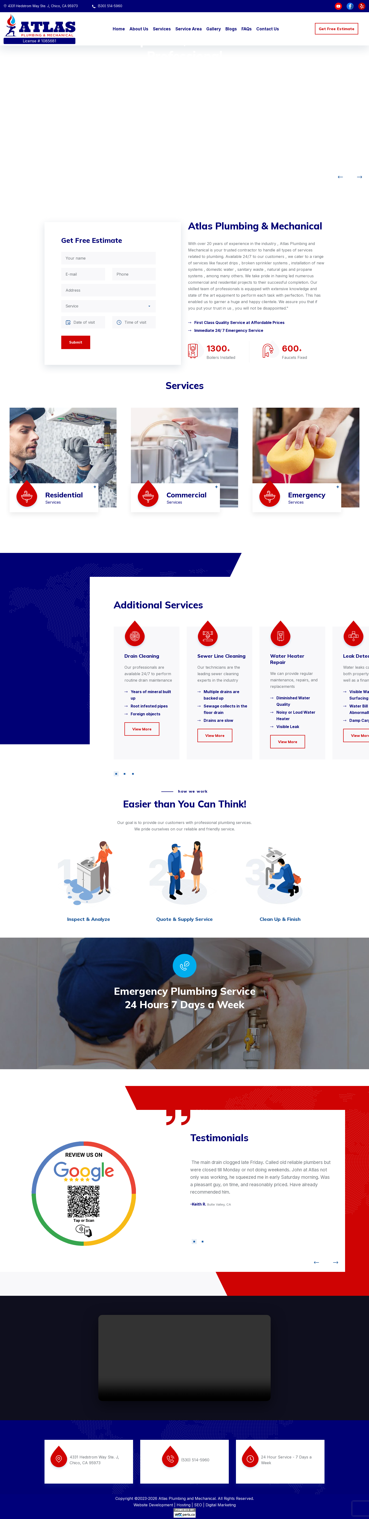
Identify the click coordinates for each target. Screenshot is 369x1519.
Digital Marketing (221, 1504)
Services (162, 29)
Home (119, 29)
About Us (138, 29)
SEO (198, 1504)
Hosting (183, 1504)
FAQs (246, 29)
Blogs (231, 29)
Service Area (188, 29)
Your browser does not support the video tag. (184, 1358)
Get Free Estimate (336, 28)
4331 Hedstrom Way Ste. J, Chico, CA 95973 (41, 6)
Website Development (153, 1504)
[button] (116, 773)
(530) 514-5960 (107, 6)
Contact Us (267, 29)
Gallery (213, 29)
